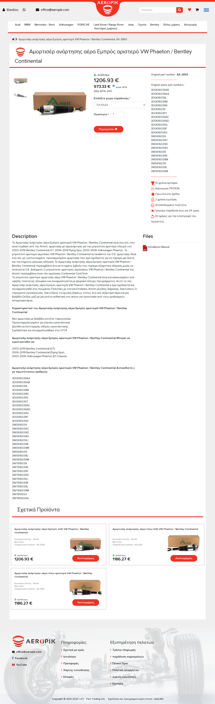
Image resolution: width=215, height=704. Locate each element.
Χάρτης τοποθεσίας (76, 670)
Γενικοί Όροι (120, 663)
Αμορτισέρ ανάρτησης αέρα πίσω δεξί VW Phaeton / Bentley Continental (155, 529)
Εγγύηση (117, 683)
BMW (27, 24)
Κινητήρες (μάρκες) (106, 28)
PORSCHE (83, 24)
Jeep (131, 24)
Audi (17, 24)
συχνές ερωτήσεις (124, 677)
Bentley (154, 24)
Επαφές (68, 677)
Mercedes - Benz (45, 24)
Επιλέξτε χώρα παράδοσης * (112, 98)
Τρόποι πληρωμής (124, 650)
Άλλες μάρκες (171, 24)
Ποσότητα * (102, 114)
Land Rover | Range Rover (109, 24)
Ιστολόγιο (69, 656)
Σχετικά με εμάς (73, 650)
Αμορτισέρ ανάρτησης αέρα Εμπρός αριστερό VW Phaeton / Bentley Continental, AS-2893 (73, 39)
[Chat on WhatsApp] (25, 10)
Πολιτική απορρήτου (125, 670)
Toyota (142, 24)
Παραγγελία (108, 129)
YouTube (19, 665)
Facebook (19, 658)
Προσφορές (71, 663)
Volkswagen (66, 24)
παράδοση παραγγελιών (128, 656)
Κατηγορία (190, 24)
